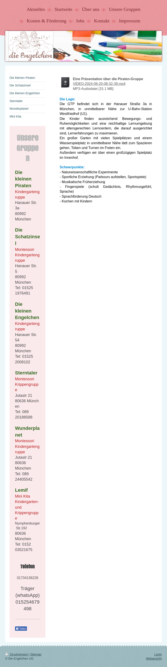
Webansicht (154, 658)
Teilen (21, 628)
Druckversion (16, 654)
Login (158, 654)
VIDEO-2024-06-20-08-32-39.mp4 (99, 84)
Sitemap (35, 654)
